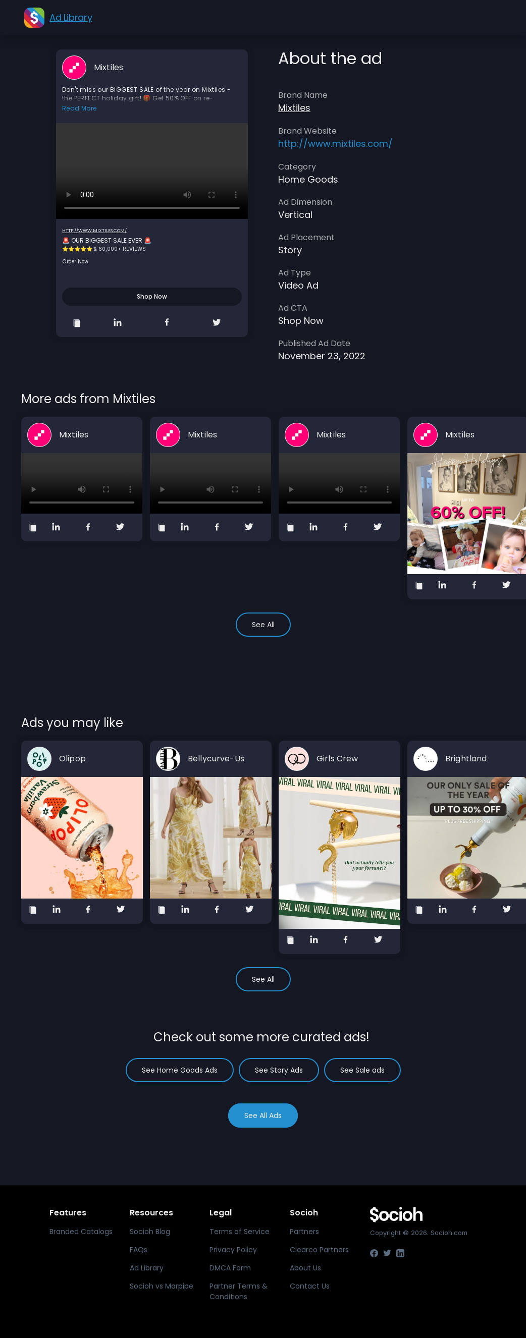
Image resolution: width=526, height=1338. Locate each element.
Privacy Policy (233, 1250)
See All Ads (263, 1115)
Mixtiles (108, 68)
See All (263, 625)
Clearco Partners (319, 1250)
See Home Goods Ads (180, 1070)
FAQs (138, 1250)
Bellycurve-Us (216, 759)
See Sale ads (362, 1070)
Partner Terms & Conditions (238, 1291)
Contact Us (310, 1286)
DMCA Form (230, 1268)
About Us (305, 1268)
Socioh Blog (150, 1231)
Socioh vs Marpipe (161, 1286)
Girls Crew (337, 759)
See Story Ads (279, 1070)
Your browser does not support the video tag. (152, 171)
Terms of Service (239, 1231)
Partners (304, 1231)
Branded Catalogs (81, 1231)
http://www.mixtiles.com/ (94, 231)
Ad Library (147, 1268)
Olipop (72, 759)
